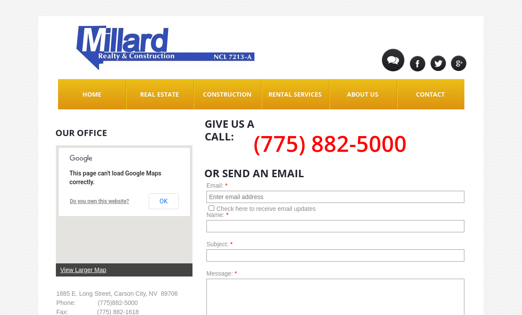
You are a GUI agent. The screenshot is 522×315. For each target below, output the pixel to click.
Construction (227, 94)
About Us (362, 94)
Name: (217, 214)
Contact (430, 94)
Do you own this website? (99, 201)
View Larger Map (83, 269)
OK (164, 201)
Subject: (219, 244)
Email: (216, 185)
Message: (221, 273)
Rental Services (295, 94)
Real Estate (159, 94)
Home (91, 94)
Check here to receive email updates (262, 208)
